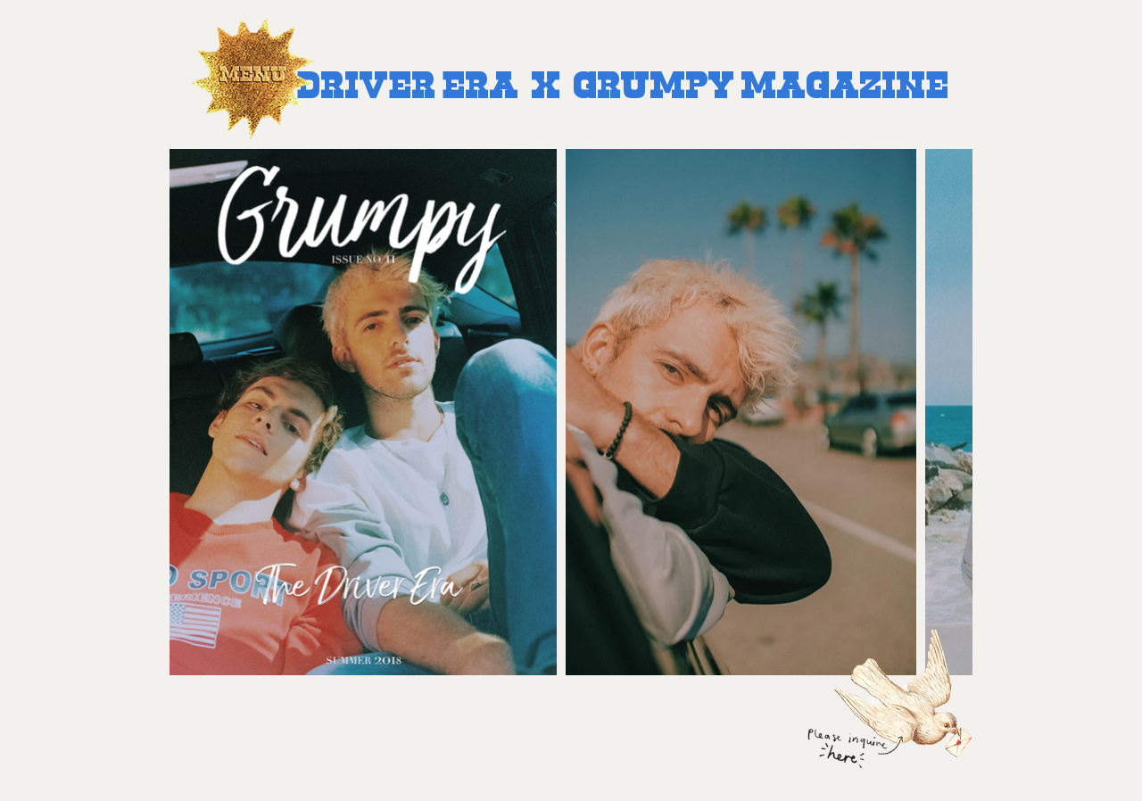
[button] (252, 83)
